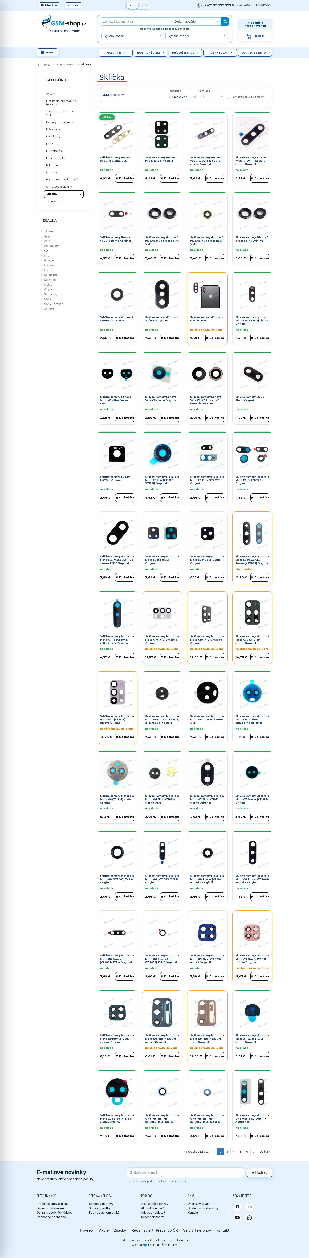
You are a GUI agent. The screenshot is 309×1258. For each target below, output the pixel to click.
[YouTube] (237, 1217)
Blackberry (51, 245)
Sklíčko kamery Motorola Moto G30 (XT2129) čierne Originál (252, 640)
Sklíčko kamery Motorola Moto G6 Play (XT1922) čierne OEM (162, 799)
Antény (50, 93)
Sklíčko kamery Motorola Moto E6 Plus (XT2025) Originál (207, 480)
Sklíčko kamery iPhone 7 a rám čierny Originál (251, 239)
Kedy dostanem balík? (104, 1212)
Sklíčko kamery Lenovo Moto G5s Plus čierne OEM (115, 400)
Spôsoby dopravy (101, 1204)
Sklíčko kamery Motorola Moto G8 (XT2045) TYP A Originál (117, 879)
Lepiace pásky (55, 158)
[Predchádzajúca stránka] (196, 1151)
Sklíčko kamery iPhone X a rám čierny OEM (162, 319)
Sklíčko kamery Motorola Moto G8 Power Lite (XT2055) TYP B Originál (162, 959)
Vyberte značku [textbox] (114, 36)
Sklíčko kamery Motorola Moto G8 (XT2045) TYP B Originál (162, 879)
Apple (48, 236)
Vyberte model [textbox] (178, 36)
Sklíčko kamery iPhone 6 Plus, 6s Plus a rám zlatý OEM (206, 241)
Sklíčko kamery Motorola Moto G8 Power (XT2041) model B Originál (252, 879)
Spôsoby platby (100, 1208)
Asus (47, 241)
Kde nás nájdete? (153, 1212)
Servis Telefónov (197, 1230)
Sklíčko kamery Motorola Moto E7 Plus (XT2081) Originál (207, 560)
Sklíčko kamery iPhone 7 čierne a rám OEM (116, 319)
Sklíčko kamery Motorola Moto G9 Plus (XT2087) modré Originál (162, 1039)
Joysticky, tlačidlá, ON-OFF (60, 113)
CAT (47, 250)
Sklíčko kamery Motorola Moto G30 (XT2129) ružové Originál (117, 720)
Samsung (50, 294)
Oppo (48, 289)
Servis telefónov (152, 1217)
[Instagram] (249, 1206)
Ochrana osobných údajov (54, 1212)
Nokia (48, 284)
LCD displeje (54, 150)
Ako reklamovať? (153, 1208)
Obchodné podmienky (52, 1217)
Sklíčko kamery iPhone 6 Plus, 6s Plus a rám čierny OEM (162, 241)
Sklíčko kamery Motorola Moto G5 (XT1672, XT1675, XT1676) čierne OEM (162, 720)
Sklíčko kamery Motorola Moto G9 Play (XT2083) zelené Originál (117, 1039)
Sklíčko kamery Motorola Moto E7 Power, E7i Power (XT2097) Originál (252, 560)
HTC (47, 255)
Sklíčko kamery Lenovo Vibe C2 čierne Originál (161, 398)
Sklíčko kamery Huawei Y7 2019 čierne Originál (115, 239)
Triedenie (175, 91)
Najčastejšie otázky (154, 1204)
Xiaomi (49, 308)
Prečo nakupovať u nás (52, 1204)
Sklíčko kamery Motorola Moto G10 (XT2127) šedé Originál (207, 640)
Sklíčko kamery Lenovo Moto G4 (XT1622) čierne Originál (251, 320)
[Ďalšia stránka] (264, 1151)
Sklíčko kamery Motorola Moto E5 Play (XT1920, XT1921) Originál (162, 480)
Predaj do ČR (167, 1230)
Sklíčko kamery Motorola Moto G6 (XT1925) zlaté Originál (117, 799)
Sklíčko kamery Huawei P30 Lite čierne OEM (115, 159)
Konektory (53, 136)
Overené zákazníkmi (50, 1208)
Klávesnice (53, 129)
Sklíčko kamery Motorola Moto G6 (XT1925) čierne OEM (207, 720)
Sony (47, 299)
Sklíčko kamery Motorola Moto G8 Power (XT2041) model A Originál (207, 879)
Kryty (49, 143)
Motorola (50, 279)
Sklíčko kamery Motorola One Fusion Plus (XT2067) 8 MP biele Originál (162, 1120)
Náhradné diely (148, 52)
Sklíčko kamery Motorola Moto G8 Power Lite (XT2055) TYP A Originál (117, 959)
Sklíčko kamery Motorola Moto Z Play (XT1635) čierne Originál (252, 1039)
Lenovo (49, 265)
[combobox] (196, 21)
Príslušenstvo (183, 52)
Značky (120, 1230)
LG (46, 270)
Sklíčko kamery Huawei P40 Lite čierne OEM (160, 159)
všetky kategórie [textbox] (185, 21)
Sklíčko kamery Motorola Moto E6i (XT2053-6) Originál (252, 480)
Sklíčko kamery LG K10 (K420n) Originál (115, 478)
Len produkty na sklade (246, 97)
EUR (133, 5)
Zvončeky (52, 201)
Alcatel (49, 231)
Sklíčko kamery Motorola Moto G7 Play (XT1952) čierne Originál (207, 799)
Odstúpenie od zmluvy (203, 1208)
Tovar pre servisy (253, 52)
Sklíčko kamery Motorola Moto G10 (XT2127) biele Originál (162, 640)
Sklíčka (51, 193)
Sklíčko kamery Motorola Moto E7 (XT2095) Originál (162, 560)
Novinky (87, 1230)
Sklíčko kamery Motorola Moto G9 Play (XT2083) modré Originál (207, 959)
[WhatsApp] (249, 1217)
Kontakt (73, 5)
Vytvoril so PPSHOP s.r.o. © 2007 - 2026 (154, 1245)
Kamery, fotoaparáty (59, 122)
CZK (145, 5)
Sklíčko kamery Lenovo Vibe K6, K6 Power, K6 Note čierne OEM (205, 400)
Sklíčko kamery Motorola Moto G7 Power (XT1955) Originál (252, 799)
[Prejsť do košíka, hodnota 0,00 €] (255, 36)
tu (187, 1240)
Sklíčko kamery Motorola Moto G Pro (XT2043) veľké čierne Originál (117, 640)
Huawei (49, 260)
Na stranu (204, 91)
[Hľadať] (225, 21)
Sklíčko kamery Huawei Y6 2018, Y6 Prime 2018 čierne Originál (205, 161)
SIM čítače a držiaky (59, 186)
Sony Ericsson (53, 304)
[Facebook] (237, 1206)
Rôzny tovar (218, 52)
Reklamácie (140, 1230)
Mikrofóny (52, 165)
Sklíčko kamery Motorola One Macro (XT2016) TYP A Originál (252, 1119)
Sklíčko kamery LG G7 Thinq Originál (249, 398)
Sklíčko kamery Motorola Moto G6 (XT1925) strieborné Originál (252, 720)
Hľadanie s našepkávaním (255, 24)
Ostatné (51, 172)
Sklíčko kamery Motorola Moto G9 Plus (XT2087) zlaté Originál (207, 1039)
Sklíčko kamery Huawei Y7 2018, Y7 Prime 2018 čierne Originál (251, 161)
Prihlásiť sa (49, 5)
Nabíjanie (114, 52)
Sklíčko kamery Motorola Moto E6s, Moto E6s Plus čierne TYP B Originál (117, 560)
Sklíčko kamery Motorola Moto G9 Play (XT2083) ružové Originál (252, 959)
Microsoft (50, 275)
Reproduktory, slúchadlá (62, 179)
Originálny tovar (198, 1204)
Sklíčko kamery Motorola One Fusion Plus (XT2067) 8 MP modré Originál (207, 1120)
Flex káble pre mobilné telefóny (61, 102)
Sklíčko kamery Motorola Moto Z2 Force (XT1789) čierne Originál (117, 1119)
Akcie (104, 1230)
